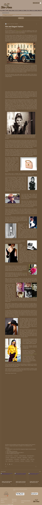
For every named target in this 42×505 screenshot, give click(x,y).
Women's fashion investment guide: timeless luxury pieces (21, 482)
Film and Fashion (16, 459)
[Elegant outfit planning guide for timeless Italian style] (7, 476)
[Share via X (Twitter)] (7, 464)
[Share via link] (11, 464)
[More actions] (36, 23)
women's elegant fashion (9, 459)
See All (40, 471)
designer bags (19, 457)
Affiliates (22, 502)
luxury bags (7, 457)
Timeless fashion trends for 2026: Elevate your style (34, 482)
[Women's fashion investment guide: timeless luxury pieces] (21, 476)
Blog (12, 502)
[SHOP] (21, 18)
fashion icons (30, 457)
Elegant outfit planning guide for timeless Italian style (7, 482)
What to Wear (32, 459)
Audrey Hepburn (23, 459)
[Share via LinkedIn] (9, 464)
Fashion (28, 459)
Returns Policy (14, 499)
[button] (40, 3)
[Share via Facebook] (5, 464)
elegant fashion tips (13, 457)
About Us (2, 500)
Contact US (2, 502)
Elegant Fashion (25, 457)
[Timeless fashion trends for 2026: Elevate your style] (35, 476)
